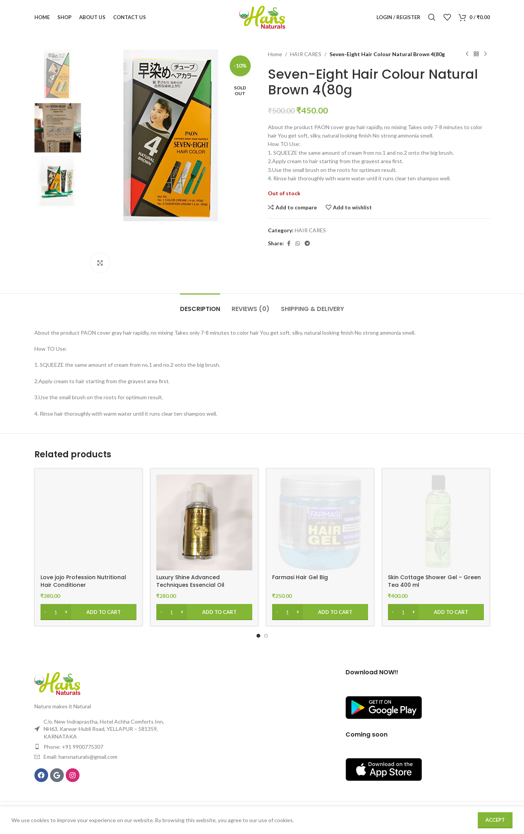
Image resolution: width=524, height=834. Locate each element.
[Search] (432, 17)
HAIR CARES (305, 54)
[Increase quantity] (66, 612)
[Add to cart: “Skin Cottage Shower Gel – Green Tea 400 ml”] (436, 612)
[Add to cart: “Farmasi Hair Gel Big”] (320, 612)
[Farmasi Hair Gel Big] (320, 522)
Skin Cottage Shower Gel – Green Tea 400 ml (434, 581)
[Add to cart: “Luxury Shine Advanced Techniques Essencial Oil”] (204, 612)
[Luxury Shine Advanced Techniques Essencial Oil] (204, 522)
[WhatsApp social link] (297, 243)
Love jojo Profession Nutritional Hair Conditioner (83, 581)
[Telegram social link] (307, 243)
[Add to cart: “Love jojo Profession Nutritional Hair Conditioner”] (88, 612)
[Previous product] (467, 54)
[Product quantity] (56, 612)
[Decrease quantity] (45, 612)
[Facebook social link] (288, 243)
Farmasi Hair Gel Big (300, 577)
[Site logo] (262, 16)
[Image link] (57, 683)
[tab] (200, 305)
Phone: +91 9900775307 (73, 746)
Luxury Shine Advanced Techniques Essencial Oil (190, 581)
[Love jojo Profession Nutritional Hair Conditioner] (88, 522)
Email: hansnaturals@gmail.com (80, 756)
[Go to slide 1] (258, 636)
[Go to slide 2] (266, 636)
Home (275, 54)
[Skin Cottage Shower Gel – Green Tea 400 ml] (436, 522)
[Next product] (485, 54)
